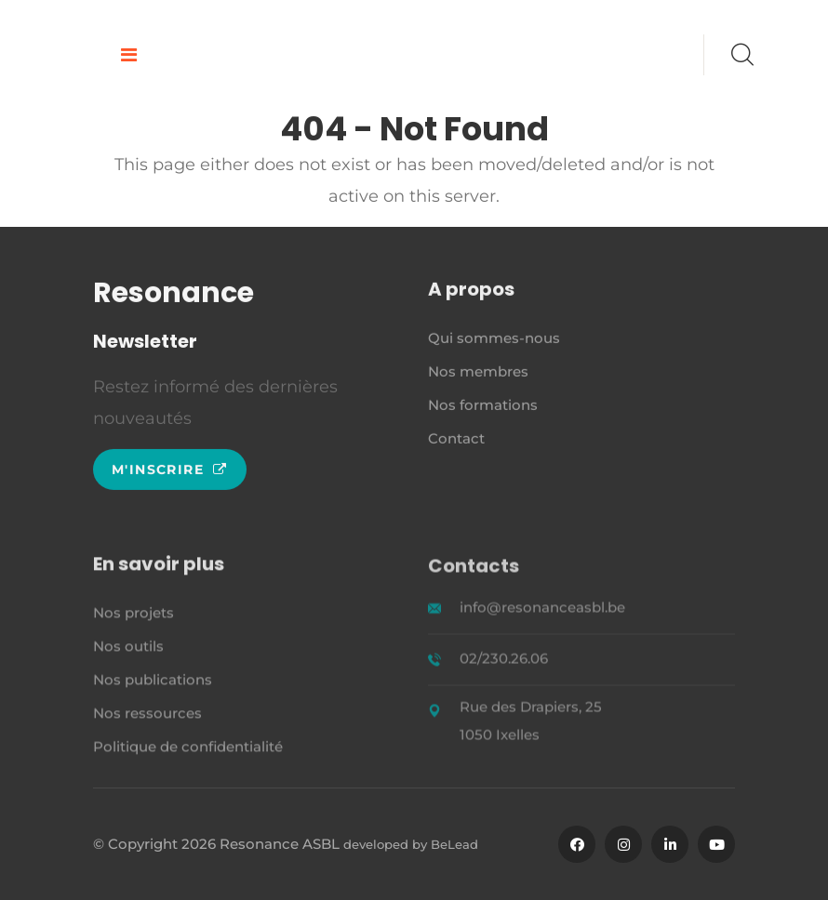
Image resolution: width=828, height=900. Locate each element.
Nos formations (483, 407)
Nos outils (128, 648)
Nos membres (478, 373)
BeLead (454, 844)
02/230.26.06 (504, 661)
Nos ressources (147, 715)
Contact (456, 440)
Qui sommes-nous (494, 340)
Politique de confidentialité (188, 749)
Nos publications (152, 682)
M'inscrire (170, 470)
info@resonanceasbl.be (542, 610)
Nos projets (133, 615)
